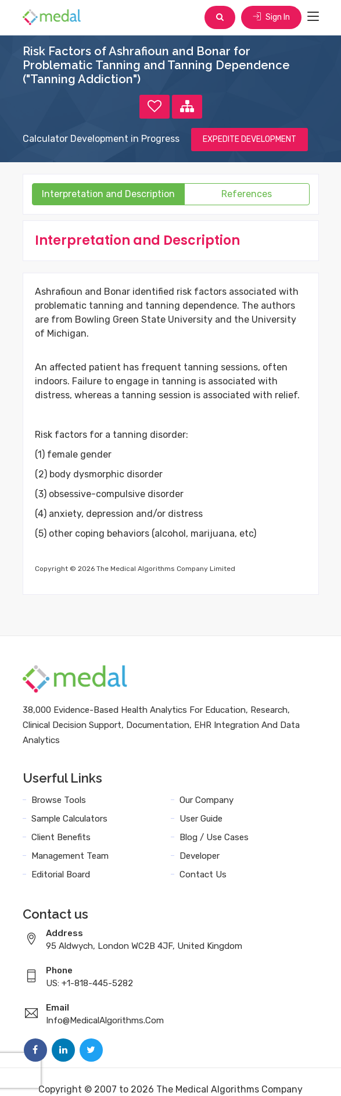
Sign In (271, 17)
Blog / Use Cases (214, 837)
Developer (200, 856)
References (246, 193)
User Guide (201, 818)
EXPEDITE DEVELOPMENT (249, 139)
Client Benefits (61, 837)
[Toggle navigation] (313, 17)
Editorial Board (60, 874)
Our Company (207, 800)
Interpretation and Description (108, 193)
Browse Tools (58, 800)
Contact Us (203, 874)
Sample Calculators (69, 818)
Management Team (70, 856)
